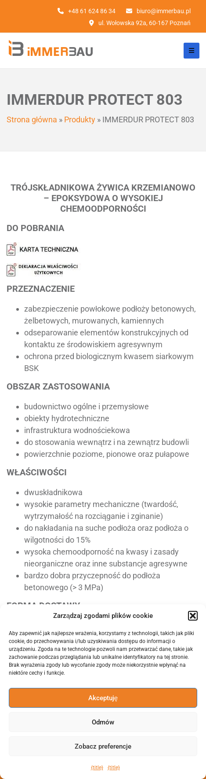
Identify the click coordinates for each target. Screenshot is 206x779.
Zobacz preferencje (103, 746)
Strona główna (32, 119)
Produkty (79, 119)
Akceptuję (103, 698)
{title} (97, 767)
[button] (192, 615)
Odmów (103, 722)
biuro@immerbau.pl (164, 11)
